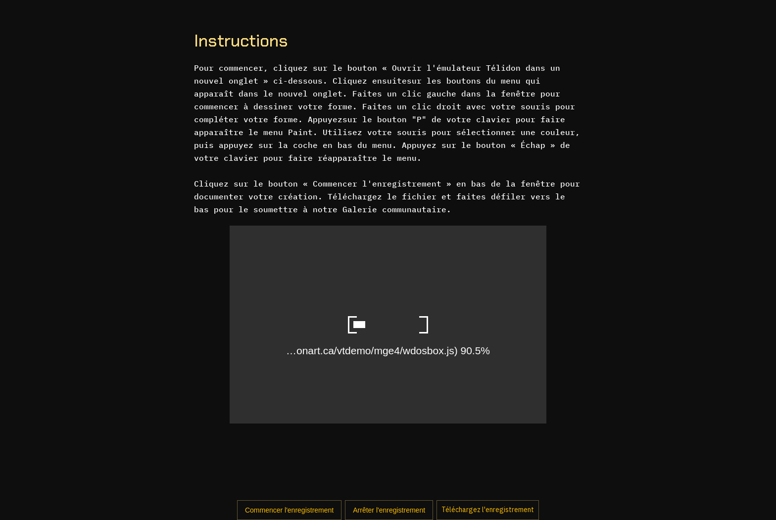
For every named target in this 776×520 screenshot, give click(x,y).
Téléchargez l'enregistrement (487, 509)
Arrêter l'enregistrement (389, 510)
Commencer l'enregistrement (289, 510)
